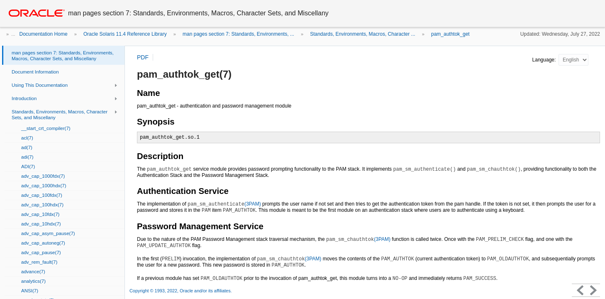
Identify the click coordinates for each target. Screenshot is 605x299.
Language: (544, 60)
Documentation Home (44, 34)
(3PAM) (224, 204)
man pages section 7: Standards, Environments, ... (238, 34)
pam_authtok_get (450, 34)
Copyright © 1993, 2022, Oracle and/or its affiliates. (181, 290)
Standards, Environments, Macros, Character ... (362, 34)
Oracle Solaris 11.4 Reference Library (125, 34)
